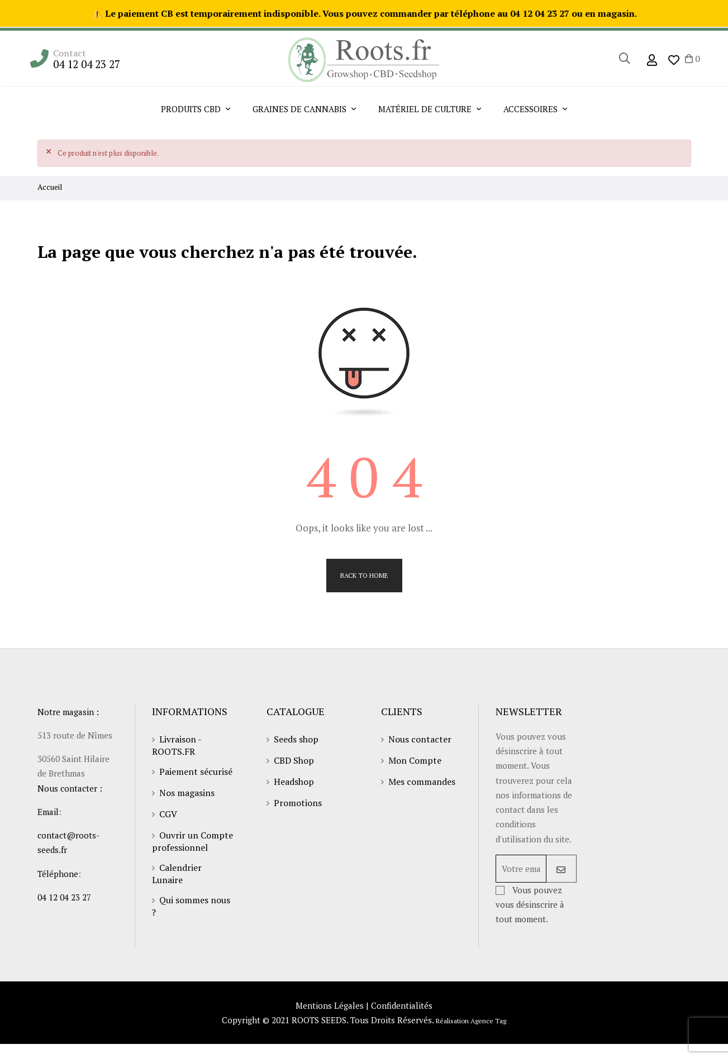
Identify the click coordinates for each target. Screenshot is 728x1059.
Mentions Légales (328, 1019)
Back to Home (364, 576)
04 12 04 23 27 (86, 64)
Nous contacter (419, 741)
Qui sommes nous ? (191, 908)
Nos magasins (187, 795)
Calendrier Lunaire (177, 876)
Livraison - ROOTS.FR (176, 747)
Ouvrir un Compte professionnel (192, 843)
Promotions (298, 805)
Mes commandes (421, 784)
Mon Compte (414, 762)
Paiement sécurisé (195, 774)
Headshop (294, 784)
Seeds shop (296, 741)
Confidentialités (402, 1019)
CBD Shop (294, 762)
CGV (168, 816)
